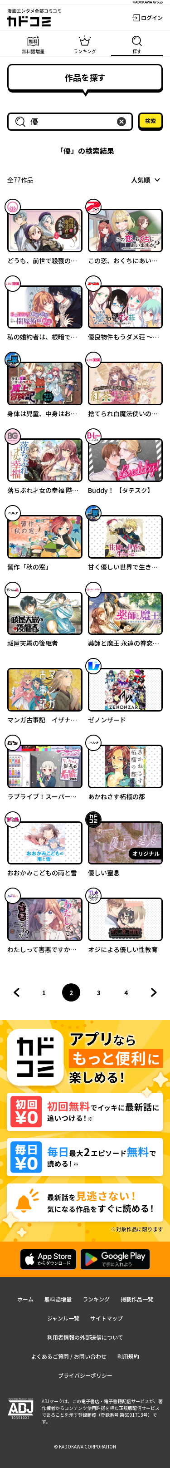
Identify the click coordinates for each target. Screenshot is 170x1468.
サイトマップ (106, 1318)
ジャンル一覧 (63, 1318)
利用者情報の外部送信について (85, 1337)
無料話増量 (58, 1299)
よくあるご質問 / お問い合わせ (69, 1356)
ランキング (96, 1299)
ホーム (25, 1299)
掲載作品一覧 (137, 1299)
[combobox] (71, 121)
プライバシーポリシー (85, 1375)
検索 (150, 120)
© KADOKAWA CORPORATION (85, 1446)
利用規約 (128, 1356)
